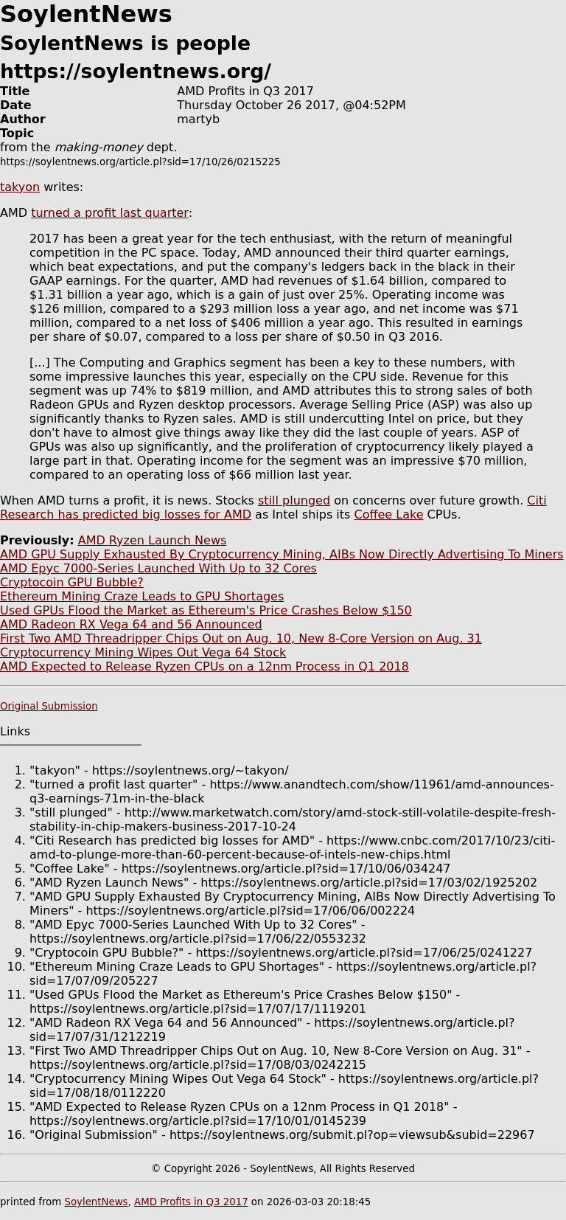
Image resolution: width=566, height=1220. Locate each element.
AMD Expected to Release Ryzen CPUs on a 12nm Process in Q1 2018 (204, 666)
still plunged (294, 500)
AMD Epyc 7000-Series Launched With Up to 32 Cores (158, 568)
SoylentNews (95, 1201)
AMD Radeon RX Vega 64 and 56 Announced (131, 624)
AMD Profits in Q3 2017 (191, 1201)
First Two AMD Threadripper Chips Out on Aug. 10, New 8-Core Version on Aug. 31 (241, 638)
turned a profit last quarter (109, 213)
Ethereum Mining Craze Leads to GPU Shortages (142, 596)
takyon (20, 187)
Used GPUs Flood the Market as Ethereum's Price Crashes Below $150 (206, 610)
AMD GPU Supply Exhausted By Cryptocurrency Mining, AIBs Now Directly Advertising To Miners (282, 554)
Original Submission (49, 706)
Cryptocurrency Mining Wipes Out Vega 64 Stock (143, 652)
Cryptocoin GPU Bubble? (72, 582)
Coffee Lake (388, 514)
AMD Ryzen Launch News (152, 540)
